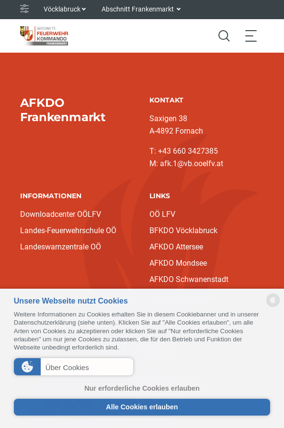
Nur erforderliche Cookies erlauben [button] (142, 388)
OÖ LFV (162, 214)
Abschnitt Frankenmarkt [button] (138, 9)
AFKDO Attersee (176, 246)
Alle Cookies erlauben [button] (142, 407)
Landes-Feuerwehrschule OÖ (68, 230)
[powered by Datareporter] (273, 306)
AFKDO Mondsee (178, 263)
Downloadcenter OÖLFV (60, 214)
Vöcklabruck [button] (62, 9)
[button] (73, 366)
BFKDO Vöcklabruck (183, 230)
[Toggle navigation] (251, 35)
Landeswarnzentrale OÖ (60, 246)
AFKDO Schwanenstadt (188, 279)
